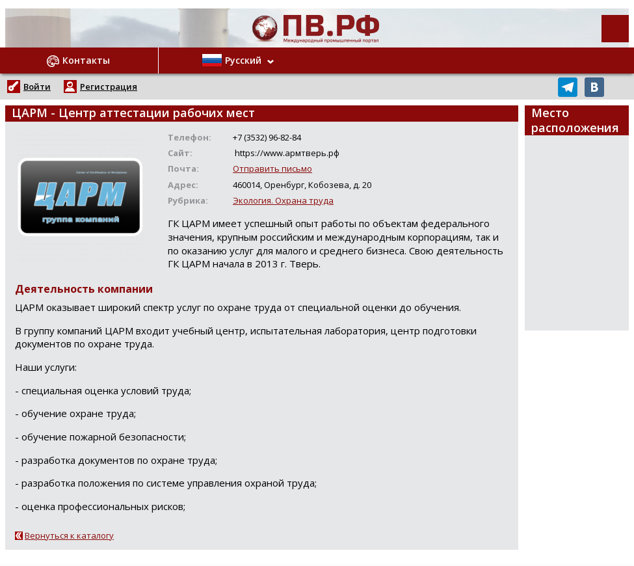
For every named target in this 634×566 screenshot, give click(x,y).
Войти (37, 86)
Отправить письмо (272, 168)
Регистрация (108, 86)
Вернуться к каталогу (69, 535)
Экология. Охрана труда (283, 200)
